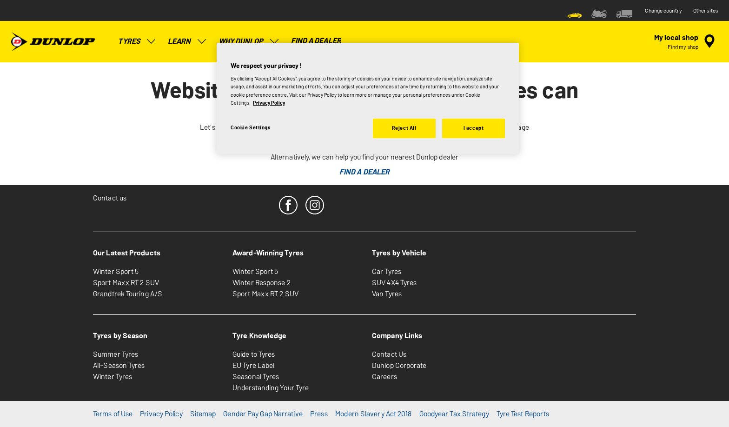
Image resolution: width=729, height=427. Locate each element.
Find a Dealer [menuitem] (316, 40)
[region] (368, 98)
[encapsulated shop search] (686, 41)
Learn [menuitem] (187, 41)
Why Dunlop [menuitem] (249, 41)
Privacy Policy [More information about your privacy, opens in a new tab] (269, 103)
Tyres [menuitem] (137, 41)
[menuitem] (574, 13)
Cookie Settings (251, 127)
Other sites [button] (705, 10)
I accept (474, 128)
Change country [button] (663, 10)
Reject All (404, 128)
